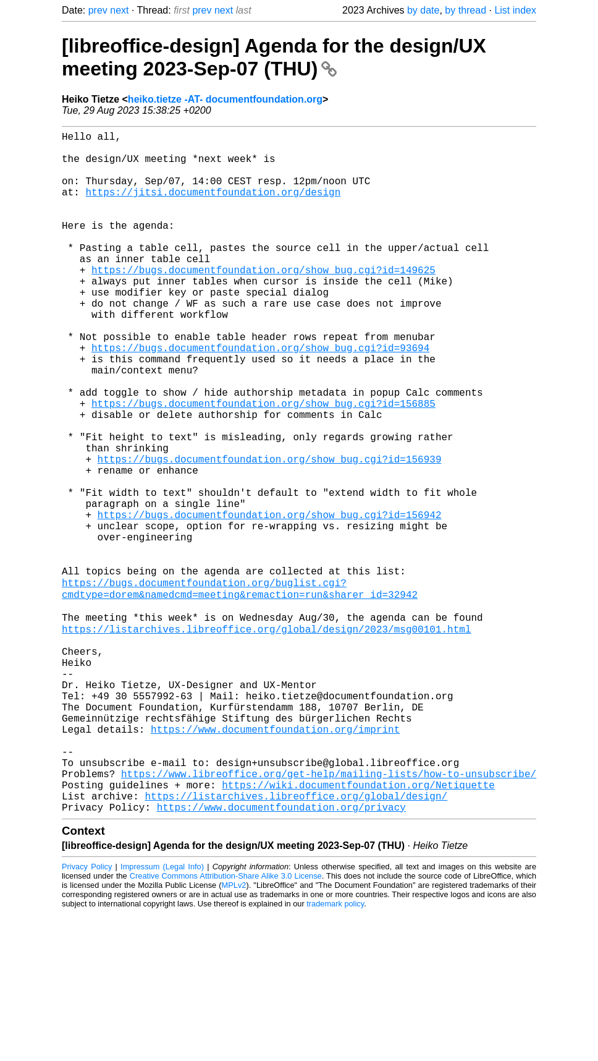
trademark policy (335, 1051)
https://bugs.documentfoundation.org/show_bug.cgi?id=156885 (263, 465)
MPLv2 (234, 1033)
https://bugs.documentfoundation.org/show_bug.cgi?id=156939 (270, 533)
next (119, 10)
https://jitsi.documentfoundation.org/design (212, 206)
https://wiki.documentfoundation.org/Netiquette (358, 927)
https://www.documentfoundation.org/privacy (281, 954)
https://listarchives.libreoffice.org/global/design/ (296, 941)
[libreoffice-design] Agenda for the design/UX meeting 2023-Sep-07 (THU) (274, 57)
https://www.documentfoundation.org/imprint (275, 859)
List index (515, 10)
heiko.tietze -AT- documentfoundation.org (225, 99)
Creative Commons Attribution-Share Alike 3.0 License (226, 1023)
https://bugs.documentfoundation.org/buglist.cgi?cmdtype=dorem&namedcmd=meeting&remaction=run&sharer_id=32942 (240, 689)
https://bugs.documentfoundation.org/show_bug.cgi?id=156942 (270, 601)
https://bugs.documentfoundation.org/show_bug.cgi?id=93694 (260, 397)
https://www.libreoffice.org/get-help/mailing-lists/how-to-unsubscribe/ (328, 914)
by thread (465, 10)
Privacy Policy (87, 1014)
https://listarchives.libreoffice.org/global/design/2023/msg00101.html (266, 737)
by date (423, 10)
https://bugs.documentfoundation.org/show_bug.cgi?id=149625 (263, 302)
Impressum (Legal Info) (162, 1014)
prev (97, 10)
